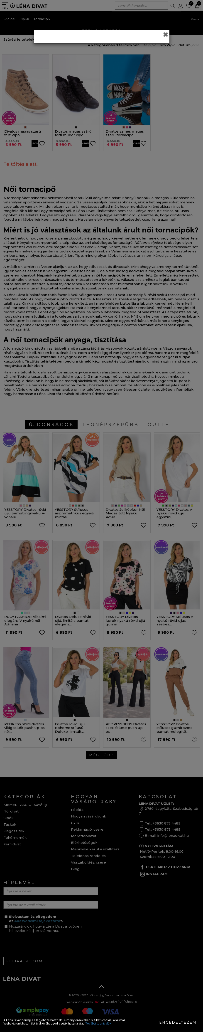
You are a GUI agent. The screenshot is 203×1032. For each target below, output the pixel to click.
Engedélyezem (178, 1022)
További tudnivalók (98, 1023)
